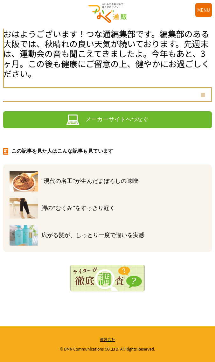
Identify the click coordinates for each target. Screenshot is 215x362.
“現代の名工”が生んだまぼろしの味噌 (89, 181)
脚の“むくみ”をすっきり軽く (78, 208)
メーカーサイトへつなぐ (117, 119)
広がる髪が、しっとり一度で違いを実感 (92, 235)
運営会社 (107, 339)
